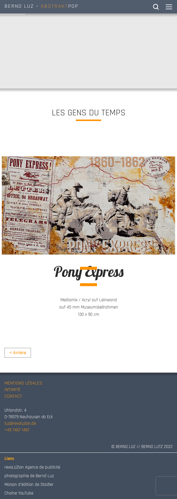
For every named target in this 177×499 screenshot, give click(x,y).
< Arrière (17, 353)
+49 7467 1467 (16, 430)
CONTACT (13, 396)
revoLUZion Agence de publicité (32, 467)
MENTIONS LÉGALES (23, 383)
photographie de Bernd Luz (29, 476)
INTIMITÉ (12, 390)
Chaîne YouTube (18, 493)
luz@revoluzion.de (20, 423)
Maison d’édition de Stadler (29, 484)
